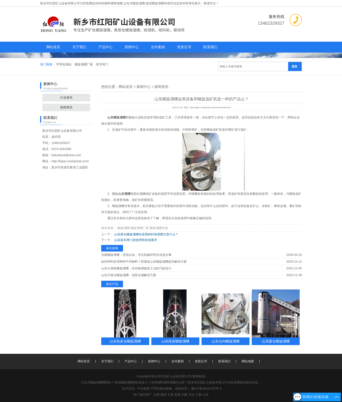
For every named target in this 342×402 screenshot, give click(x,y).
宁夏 (198, 394)
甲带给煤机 (64, 64)
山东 (205, 394)
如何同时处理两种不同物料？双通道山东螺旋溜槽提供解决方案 (144, 261)
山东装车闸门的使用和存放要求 (135, 240)
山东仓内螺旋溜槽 (225, 341)
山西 (157, 394)
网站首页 (53, 47)
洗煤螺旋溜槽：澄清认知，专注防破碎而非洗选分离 (136, 255)
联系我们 (210, 47)
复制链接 (198, 376)
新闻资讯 (66, 107)
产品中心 (106, 47)
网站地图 (248, 361)
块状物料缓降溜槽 (110, 3)
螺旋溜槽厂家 (84, 64)
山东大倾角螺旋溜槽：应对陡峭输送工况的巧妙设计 (136, 268)
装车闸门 (102, 64)
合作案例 (158, 47)
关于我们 (79, 47)
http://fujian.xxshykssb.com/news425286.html (210, 107)
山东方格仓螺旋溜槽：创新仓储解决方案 (128, 275)
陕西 (164, 394)
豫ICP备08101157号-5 (206, 388)
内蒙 (184, 394)
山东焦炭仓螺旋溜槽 (125, 341)
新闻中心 (132, 47)
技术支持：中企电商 (136, 388)
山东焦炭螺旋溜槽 (175, 341)
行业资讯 (66, 97)
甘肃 (171, 394)
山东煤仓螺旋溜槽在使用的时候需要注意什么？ (145, 234)
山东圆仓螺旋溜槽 (276, 341)
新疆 (177, 394)
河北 (191, 394)
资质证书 (184, 47)
